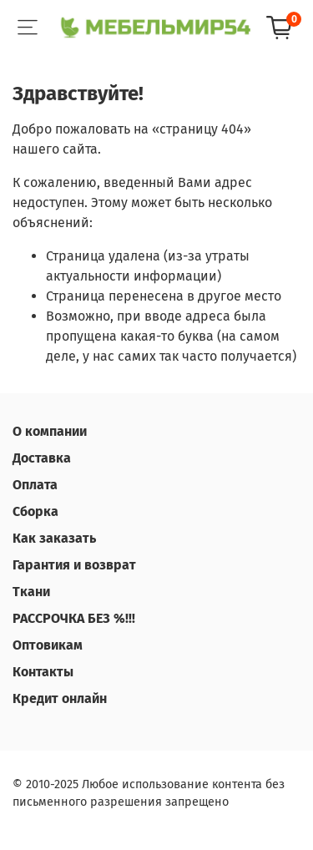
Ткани (31, 592)
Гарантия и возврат (74, 565)
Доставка (42, 458)
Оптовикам (48, 645)
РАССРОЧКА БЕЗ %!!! (74, 618)
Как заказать (54, 538)
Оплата (35, 485)
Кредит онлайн (60, 698)
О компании (50, 431)
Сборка (35, 511)
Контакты (43, 672)
